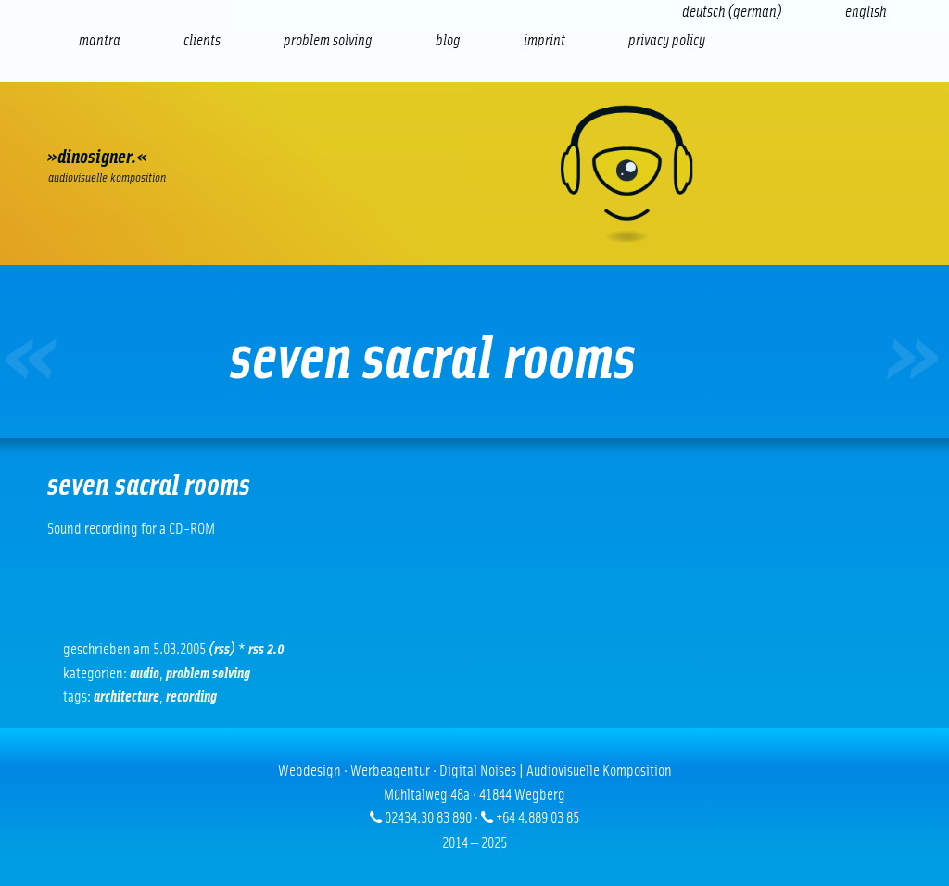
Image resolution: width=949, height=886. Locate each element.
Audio (144, 673)
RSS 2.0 (266, 649)
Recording (191, 696)
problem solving (208, 673)
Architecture (126, 696)
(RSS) (222, 649)
